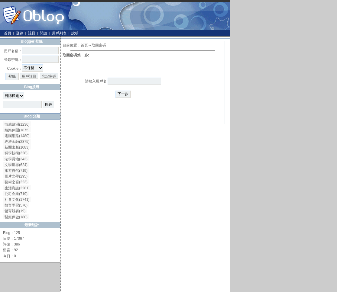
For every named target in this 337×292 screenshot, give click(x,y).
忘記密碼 (49, 76)
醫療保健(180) (16, 217)
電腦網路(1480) (17, 136)
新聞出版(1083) (17, 147)
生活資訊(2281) (17, 188)
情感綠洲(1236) (17, 124)
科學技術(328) (16, 153)
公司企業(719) (16, 194)
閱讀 (43, 33)
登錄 (19, 33)
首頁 (7, 33)
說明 (75, 33)
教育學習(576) (16, 205)
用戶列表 (59, 33)
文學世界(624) (16, 165)
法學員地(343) (16, 159)
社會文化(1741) (17, 199)
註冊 (31, 33)
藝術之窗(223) (16, 182)
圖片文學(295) (16, 176)
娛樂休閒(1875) (17, 130)
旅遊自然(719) (16, 170)
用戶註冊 (29, 76)
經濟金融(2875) (17, 142)
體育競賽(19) (15, 211)
